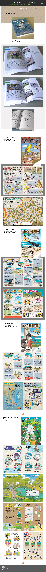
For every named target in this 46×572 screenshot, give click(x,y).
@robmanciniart (5, 570)
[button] (42, 3)
